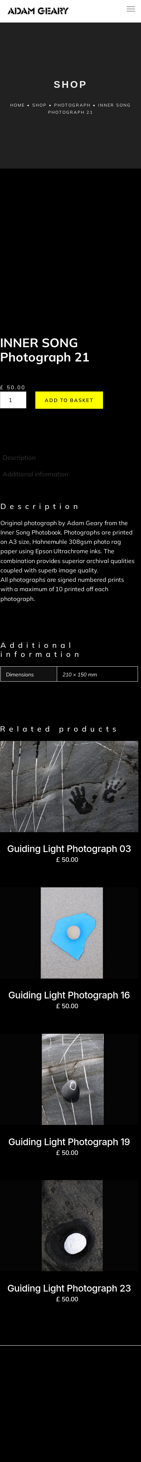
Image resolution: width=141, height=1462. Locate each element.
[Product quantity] (13, 353)
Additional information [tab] (35, 427)
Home (17, 105)
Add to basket (69, 354)
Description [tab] (19, 410)
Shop (39, 105)
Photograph (72, 105)
